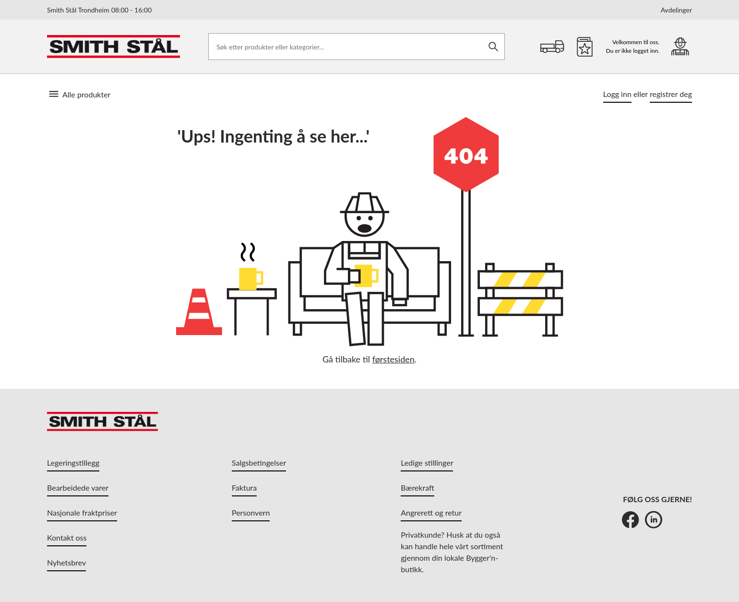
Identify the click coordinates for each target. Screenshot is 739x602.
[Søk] (493, 46)
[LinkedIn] (653, 519)
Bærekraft (417, 487)
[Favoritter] (584, 46)
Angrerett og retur (431, 512)
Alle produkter (78, 94)
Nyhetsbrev (66, 562)
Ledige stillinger (427, 462)
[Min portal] (680, 46)
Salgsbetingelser (259, 462)
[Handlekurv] (552, 46)
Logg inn (617, 93)
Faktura (244, 487)
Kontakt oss (66, 537)
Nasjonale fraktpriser (82, 512)
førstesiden (393, 359)
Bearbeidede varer (77, 487)
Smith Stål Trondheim (99, 10)
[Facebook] (630, 519)
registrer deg (671, 93)
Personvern (251, 512)
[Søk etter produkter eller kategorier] (356, 46)
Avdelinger (676, 10)
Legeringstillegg (73, 462)
